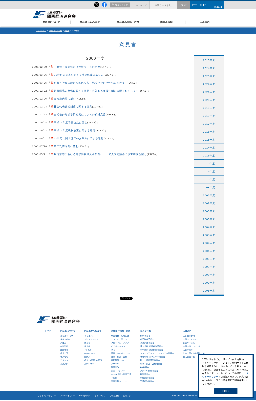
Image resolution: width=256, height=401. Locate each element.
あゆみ (63, 343)
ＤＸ (113, 350)
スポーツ (115, 364)
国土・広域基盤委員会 (150, 360)
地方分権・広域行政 (120, 336)
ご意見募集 (114, 396)
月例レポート (90, 364)
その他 (114, 378)
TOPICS (87, 350)
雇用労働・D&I (117, 360)
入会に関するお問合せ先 (194, 353)
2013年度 (209, 155)
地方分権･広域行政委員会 (151, 346)
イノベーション (118, 346)
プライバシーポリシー (47, 396)
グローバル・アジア (120, 343)
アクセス (64, 360)
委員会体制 (166, 22)
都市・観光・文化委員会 (151, 364)
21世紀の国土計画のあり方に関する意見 (79, 138)
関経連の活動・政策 (128, 22)
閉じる (225, 391)
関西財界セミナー (119, 381)
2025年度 (209, 60)
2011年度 (209, 171)
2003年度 (209, 235)
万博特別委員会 (147, 381)
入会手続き (188, 350)
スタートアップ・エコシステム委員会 (157, 353)
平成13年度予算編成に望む (70, 122)
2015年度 (209, 139)
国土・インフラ (118, 371)
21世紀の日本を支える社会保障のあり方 (79, 74)
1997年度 (209, 282)
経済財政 (115, 367)
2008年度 (209, 195)
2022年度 (209, 84)
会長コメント (90, 336)
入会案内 (205, 22)
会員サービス (189, 343)
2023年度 (209, 76)
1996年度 (209, 290)
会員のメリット (190, 339)
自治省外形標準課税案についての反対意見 (80, 114)
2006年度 (209, 211)
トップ (48, 331)
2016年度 (209, 131)
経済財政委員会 (147, 339)
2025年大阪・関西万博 (121, 374)
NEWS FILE (89, 353)
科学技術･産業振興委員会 (151, 350)
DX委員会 (144, 367)
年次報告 (64, 357)
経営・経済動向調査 (93, 360)
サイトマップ (140, 5)
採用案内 (64, 364)
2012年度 (209, 163)
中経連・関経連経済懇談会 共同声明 (77, 66)
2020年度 (209, 100)
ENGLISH (218, 6)
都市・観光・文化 (119, 357)
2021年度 (209, 92)
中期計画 (64, 346)
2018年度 (209, 115)
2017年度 (209, 123)
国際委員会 (145, 374)
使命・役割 (65, 339)
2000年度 (209, 258)
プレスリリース (91, 339)
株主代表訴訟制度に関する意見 (73, 106)
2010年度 (209, 179)
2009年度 (209, 187)
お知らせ (126, 396)
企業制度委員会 (147, 343)
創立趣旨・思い (67, 336)
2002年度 (209, 243)
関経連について (51, 22)
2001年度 (209, 251)
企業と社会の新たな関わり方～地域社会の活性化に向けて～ (91, 82)
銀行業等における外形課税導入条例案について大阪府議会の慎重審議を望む (100, 154)
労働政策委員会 (147, 378)
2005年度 (209, 219)
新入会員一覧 (189, 357)
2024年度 (209, 68)
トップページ (41, 31)
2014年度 (209, 147)
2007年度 (209, 203)
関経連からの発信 (90, 22)
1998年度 (209, 274)
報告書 (87, 346)
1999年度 (209, 266)
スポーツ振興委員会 (149, 371)
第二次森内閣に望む (66, 146)
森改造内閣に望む (65, 98)
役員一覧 (64, 353)
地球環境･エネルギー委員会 (152, 357)
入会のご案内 (189, 336)
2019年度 (209, 107)
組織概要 (64, 350)
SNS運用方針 (84, 396)
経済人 (87, 357)
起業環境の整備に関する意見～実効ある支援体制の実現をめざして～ (96, 90)
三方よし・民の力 (119, 339)
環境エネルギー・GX (120, 353)
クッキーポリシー (67, 396)
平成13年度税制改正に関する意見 (74, 130)
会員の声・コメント (192, 346)
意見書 (66, 31)
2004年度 (209, 227)
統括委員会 (145, 336)
